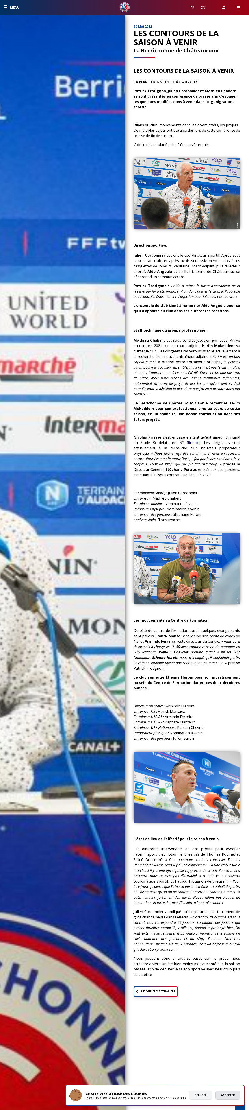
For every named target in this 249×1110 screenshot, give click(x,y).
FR (192, 7)
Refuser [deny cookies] (201, 1095)
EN (203, 7)
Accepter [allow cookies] (228, 1095)
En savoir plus (178, 1097)
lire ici (193, 442)
